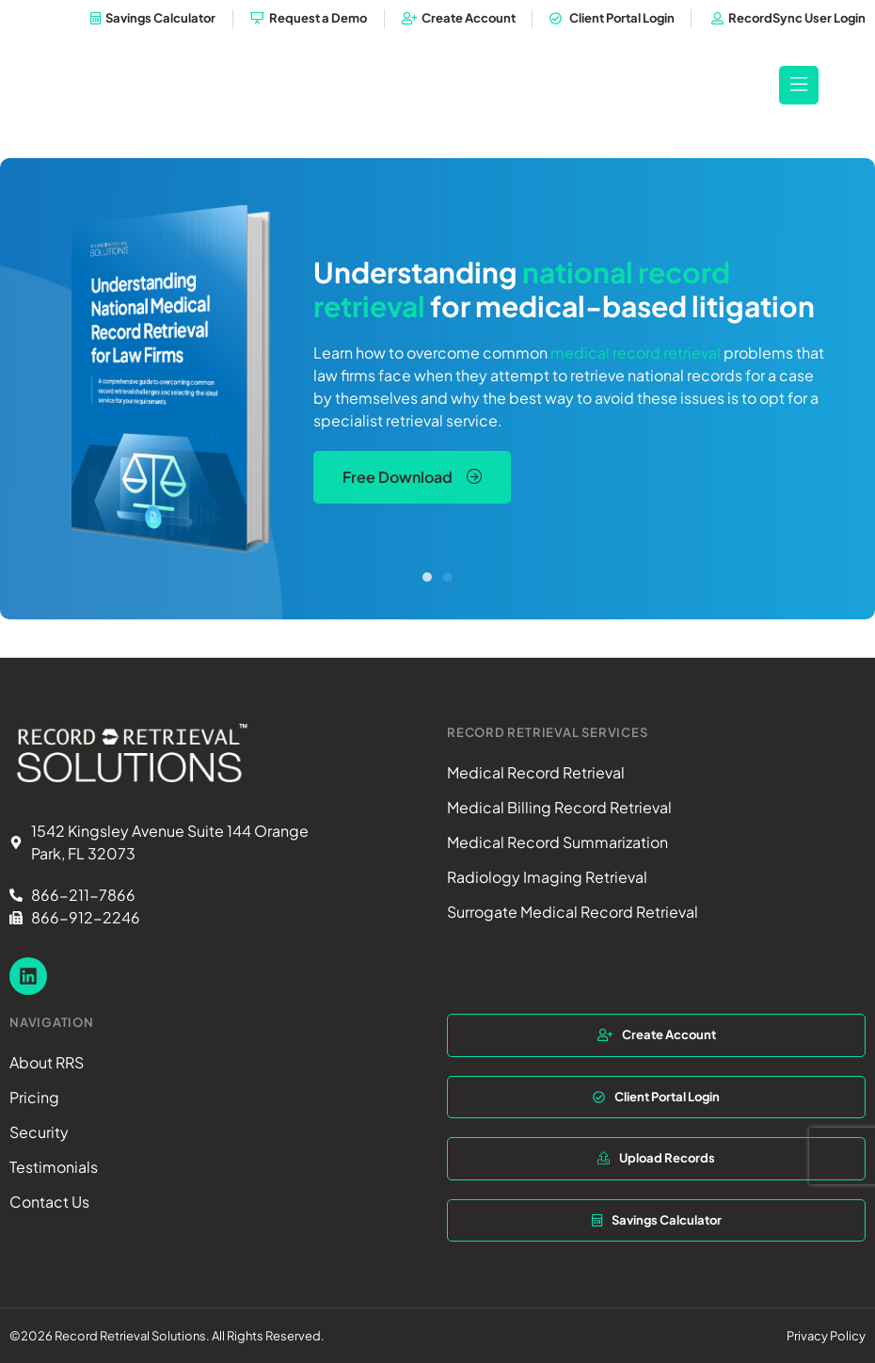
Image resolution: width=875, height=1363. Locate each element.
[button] (427, 576)
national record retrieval (521, 288)
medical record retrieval (635, 351)
